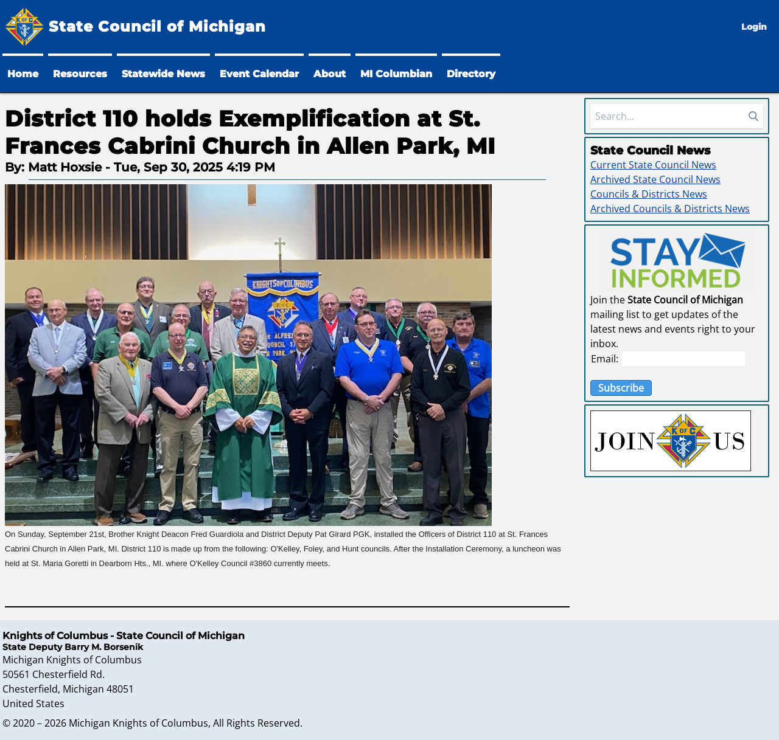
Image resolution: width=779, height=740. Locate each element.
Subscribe (621, 388)
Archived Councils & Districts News (670, 208)
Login (754, 26)
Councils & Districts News (648, 194)
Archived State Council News (655, 179)
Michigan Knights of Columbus (138, 723)
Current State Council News (653, 164)
